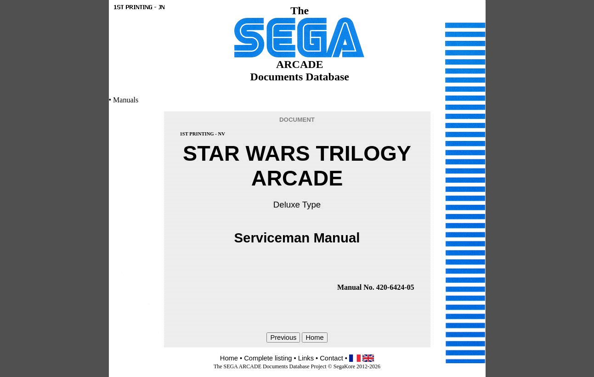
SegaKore (344, 366)
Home (229, 358)
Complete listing (268, 358)
